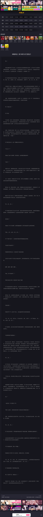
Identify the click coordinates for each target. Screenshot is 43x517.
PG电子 (7, 17)
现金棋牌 (35, 17)
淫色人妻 (16, 26)
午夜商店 (11, 29)
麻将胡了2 (26, 17)
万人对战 (16, 17)
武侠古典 (21, 26)
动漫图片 (21, 23)
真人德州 (11, 17)
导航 (3, 29)
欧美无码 (11, 20)
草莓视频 (16, 29)
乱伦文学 (11, 26)
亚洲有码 (26, 20)
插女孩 (7, 29)
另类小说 (30, 26)
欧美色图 (16, 23)
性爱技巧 (40, 26)
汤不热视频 (21, 29)
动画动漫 (21, 20)
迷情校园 (26, 26)
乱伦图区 (35, 23)
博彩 (3, 17)
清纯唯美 (30, 23)
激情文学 (6, 26)
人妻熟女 (35, 20)
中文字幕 (30, 20)
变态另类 (40, 20)
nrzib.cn (21, 13)
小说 (3, 26)
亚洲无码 (6, 20)
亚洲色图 (11, 23)
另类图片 (40, 23)
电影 (3, 20)
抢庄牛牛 (40, 17)
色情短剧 (30, 29)
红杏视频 (26, 29)
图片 (3, 23)
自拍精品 (16, 20)
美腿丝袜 (26, 23)
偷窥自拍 (6, 23)
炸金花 (31, 17)
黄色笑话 (35, 26)
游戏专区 (21, 17)
